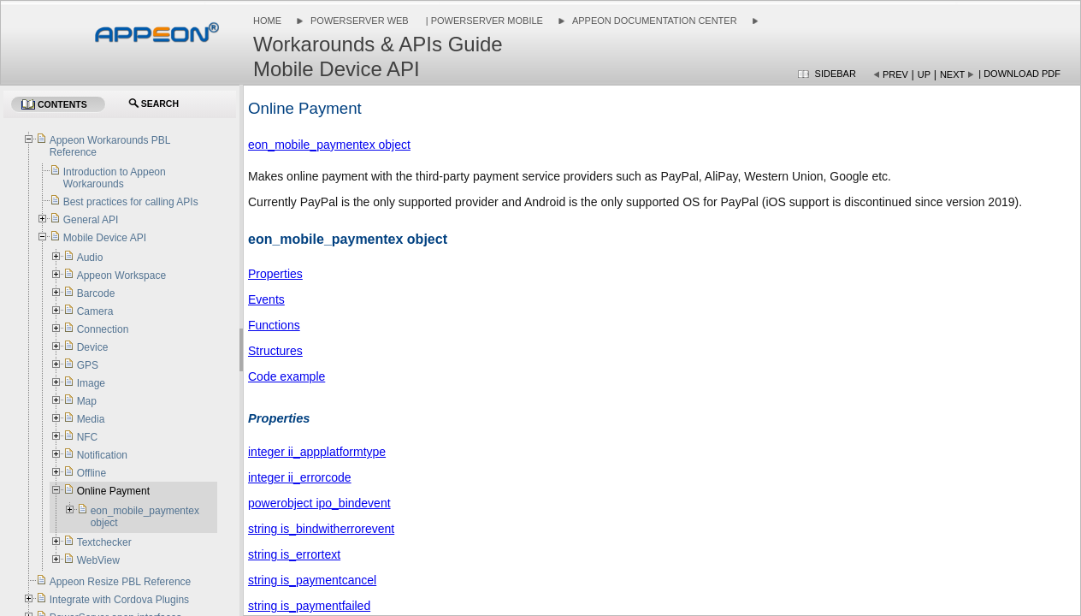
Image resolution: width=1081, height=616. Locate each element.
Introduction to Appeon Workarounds (114, 178)
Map (87, 401)
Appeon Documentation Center (654, 20)
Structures (275, 351)
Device (93, 347)
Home (267, 20)
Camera (95, 311)
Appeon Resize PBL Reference (121, 582)
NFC (87, 437)
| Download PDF (1019, 73)
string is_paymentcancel (312, 580)
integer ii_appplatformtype (317, 452)
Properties (275, 274)
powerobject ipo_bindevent (319, 503)
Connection (103, 329)
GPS (87, 365)
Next (952, 74)
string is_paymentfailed (309, 606)
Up (924, 74)
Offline (91, 473)
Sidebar (835, 73)
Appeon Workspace (122, 275)
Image (91, 383)
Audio (90, 258)
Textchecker (104, 542)
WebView (98, 560)
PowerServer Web (359, 20)
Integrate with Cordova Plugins (119, 600)
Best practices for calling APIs (130, 202)
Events (266, 299)
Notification (102, 455)
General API (91, 220)
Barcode (96, 293)
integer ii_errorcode (299, 477)
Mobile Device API (104, 238)
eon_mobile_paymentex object (329, 144)
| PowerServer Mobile (483, 20)
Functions (274, 325)
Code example (286, 376)
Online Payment (113, 491)
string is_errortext (294, 554)
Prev (895, 74)
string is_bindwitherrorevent (321, 529)
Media (91, 419)
